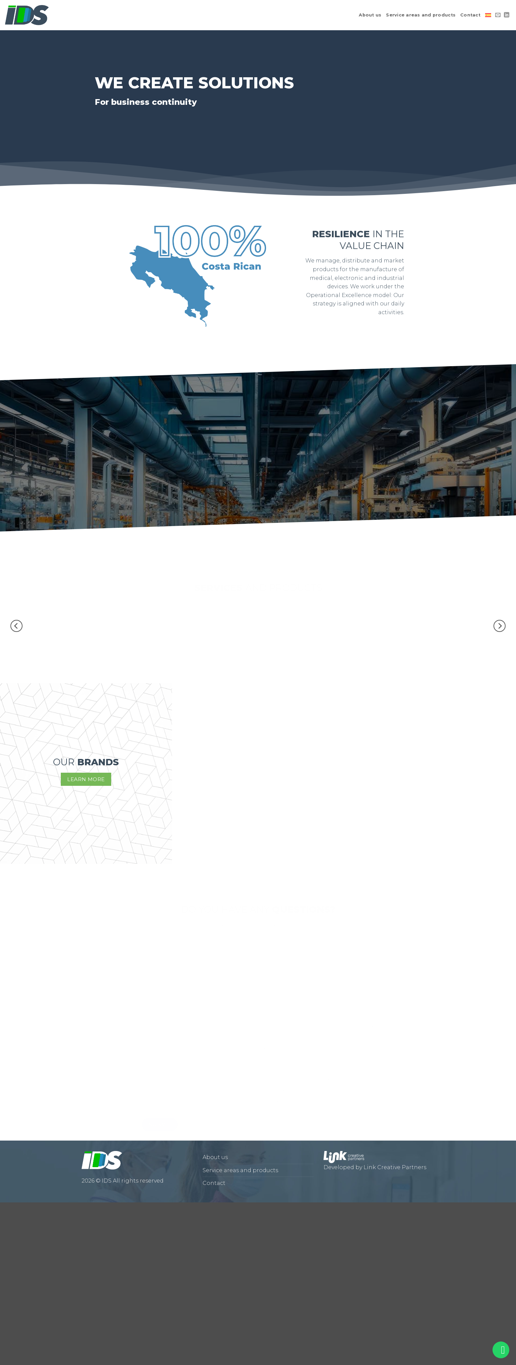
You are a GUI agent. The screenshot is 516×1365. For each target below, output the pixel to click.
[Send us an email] (498, 15)
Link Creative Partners (394, 1167)
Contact (470, 14)
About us (370, 14)
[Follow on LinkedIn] (506, 15)
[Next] (499, 626)
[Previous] (16, 626)
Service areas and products (421, 14)
